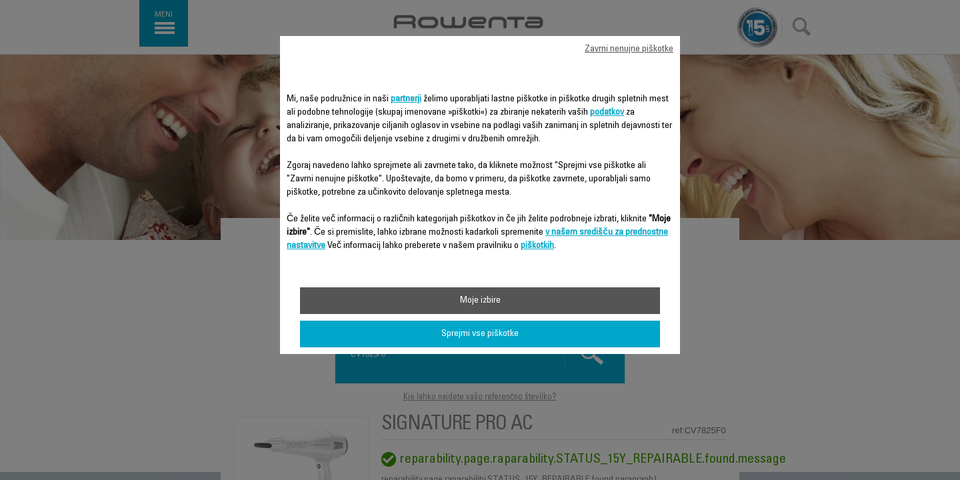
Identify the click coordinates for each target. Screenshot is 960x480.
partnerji (406, 99)
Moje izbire (480, 300)
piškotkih (537, 246)
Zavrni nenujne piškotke (629, 49)
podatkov (607, 112)
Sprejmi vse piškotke (480, 334)
